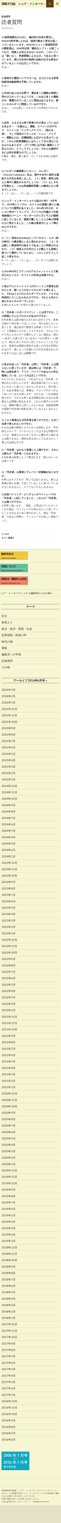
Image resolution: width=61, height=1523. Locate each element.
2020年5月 (9, 1138)
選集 (4, 648)
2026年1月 (9, 702)
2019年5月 (9, 1215)
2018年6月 (9, 1285)
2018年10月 (9, 1260)
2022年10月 (9, 952)
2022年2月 (9, 1003)
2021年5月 (9, 1061)
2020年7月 (9, 1125)
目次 (4, 616)
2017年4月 (9, 1375)
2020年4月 (9, 1144)
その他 (6, 667)
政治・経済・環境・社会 (17, 628)
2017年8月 (9, 1350)
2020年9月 (9, 1112)
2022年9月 (9, 959)
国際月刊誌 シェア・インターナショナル (24, 3)
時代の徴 (7, 641)
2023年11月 (9, 869)
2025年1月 (9, 779)
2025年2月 (9, 773)
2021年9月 (9, 1036)
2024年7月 (9, 818)
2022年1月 (9, 1010)
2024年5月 (9, 830)
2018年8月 (9, 1273)
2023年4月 (9, 914)
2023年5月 (9, 907)
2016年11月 (9, 1407)
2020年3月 (9, 1151)
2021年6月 (9, 1055)
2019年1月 (9, 1241)
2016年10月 (9, 1414)
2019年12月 (9, 1170)
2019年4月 (9, 1221)
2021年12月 (9, 1016)
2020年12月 (9, 1093)
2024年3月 (9, 843)
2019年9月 (9, 1189)
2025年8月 (9, 734)
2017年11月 (9, 1330)
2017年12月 (9, 1324)
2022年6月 (9, 978)
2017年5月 (9, 1369)
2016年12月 (9, 1401)
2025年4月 (9, 760)
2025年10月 (9, 721)
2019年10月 (9, 1183)
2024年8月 (9, 811)
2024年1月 (9, 856)
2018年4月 (9, 1298)
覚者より (7, 622)
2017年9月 (9, 1343)
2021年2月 (9, 1080)
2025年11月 (9, 715)
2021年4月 (9, 1068)
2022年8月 (9, 965)
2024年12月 (9, 786)
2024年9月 (9, 805)
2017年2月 (9, 1388)
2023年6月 (9, 901)
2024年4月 (9, 837)
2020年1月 (9, 1164)
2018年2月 (9, 1311)
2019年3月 (9, 1228)
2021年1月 (9, 1087)
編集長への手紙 (11, 654)
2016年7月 (9, 1433)
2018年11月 (9, 1253)
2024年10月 (9, 798)
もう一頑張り (30, 535)
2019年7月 (9, 1202)
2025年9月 (9, 728)
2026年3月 (9, 689)
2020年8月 (9, 1119)
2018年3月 (9, 1305)
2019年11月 (9, 1176)
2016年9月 (9, 1420)
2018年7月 (9, 1279)
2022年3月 (9, 997)
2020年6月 (9, 1132)
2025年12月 (9, 709)
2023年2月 (9, 927)
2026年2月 (9, 696)
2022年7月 (9, 971)
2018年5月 (9, 1292)
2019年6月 (9, 1209)
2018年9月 (9, 1266)
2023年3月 (9, 920)
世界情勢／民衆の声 (14, 635)
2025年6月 (9, 747)
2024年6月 (9, 824)
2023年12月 (9, 862)
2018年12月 (9, 1247)
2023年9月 (9, 882)
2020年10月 (9, 1106)
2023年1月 (9, 933)
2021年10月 (9, 1029)
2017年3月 (9, 1382)
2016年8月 (9, 1427)
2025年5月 (9, 754)
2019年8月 (9, 1196)
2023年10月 (9, 875)
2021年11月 (9, 1023)
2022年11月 (9, 946)
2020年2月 (9, 1157)
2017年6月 (9, 1362)
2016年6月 (9, 1439)
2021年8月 (9, 1042)
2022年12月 (9, 939)
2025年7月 (9, 741)
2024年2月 (9, 850)
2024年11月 (9, 792)
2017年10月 (9, 1337)
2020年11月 (9, 1100)
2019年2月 (9, 1234)
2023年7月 (9, 894)
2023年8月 (9, 888)
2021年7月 (9, 1048)
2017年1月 (9, 1394)
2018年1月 (9, 1318)
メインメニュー (57, 3)
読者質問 (6, 16)
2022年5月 (9, 984)
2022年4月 (9, 991)
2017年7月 (9, 1356)
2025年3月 (9, 766)
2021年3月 (9, 1074)
